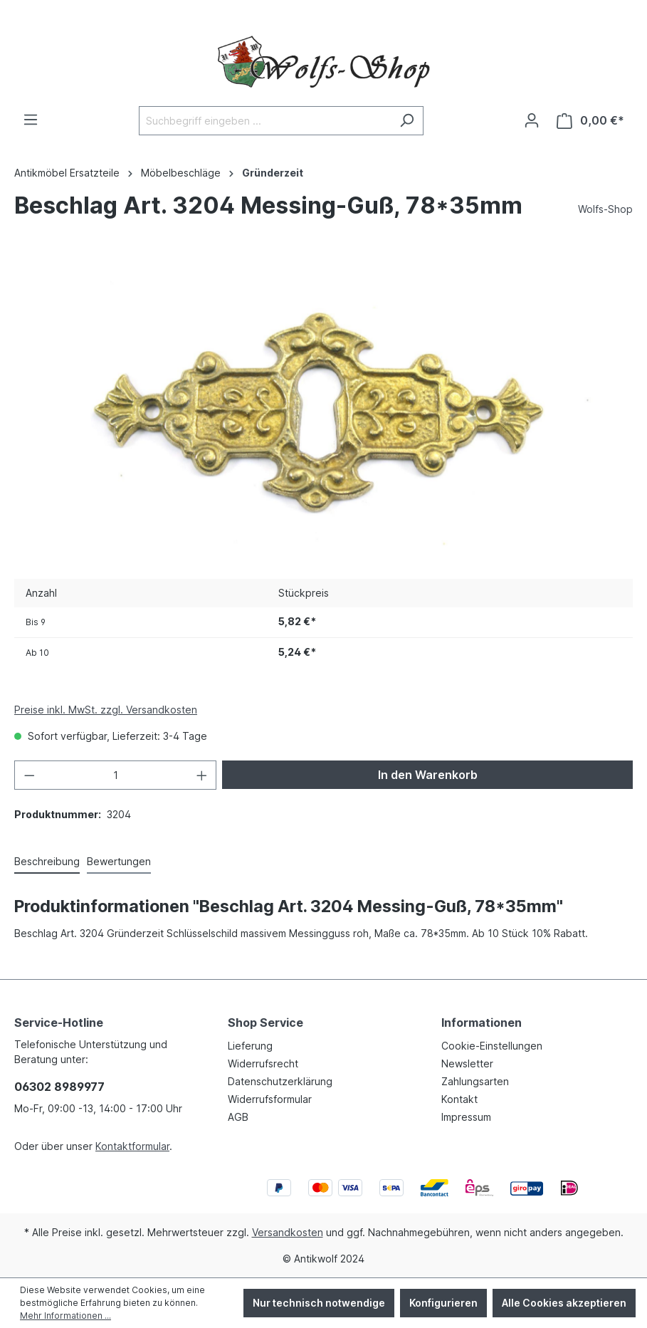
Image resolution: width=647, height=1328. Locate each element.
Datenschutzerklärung (280, 1081)
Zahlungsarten (475, 1081)
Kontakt (459, 1099)
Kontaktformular (132, 1146)
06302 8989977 (59, 1086)
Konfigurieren (443, 1303)
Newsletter (467, 1063)
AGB (238, 1117)
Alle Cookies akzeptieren (564, 1303)
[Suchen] (407, 120)
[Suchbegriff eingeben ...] (265, 120)
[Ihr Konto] (531, 120)
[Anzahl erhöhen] (202, 775)
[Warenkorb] (590, 121)
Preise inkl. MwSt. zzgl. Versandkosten (105, 710)
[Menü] (30, 119)
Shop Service (265, 1022)
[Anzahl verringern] (29, 775)
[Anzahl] (115, 775)
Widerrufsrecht (263, 1063)
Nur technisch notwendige (319, 1303)
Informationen (481, 1022)
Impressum (466, 1117)
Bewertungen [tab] (119, 861)
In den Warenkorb (428, 775)
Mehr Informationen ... (65, 1315)
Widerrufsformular (270, 1099)
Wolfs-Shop (605, 209)
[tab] (47, 862)
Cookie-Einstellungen (491, 1046)
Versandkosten (287, 1232)
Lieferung (250, 1046)
